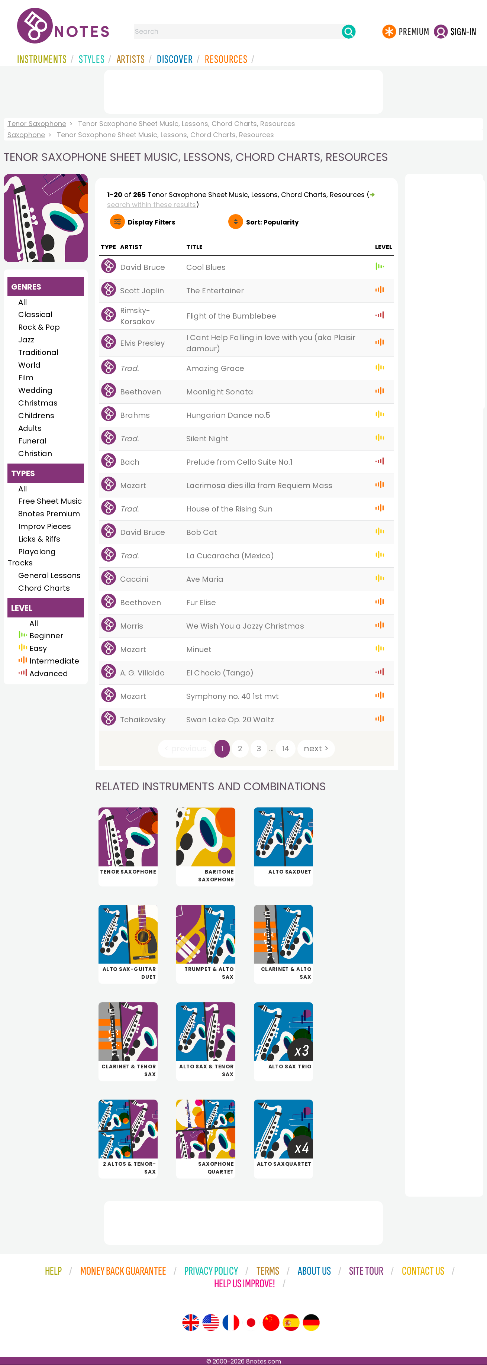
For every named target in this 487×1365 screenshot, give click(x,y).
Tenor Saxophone (36, 123)
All (22, 302)
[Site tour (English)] (190, 1322)
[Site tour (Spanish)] (291, 1322)
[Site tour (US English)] (210, 1322)
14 (285, 748)
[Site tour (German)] (311, 1322)
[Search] (349, 32)
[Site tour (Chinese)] (271, 1322)
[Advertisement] (243, 90)
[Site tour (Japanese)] (251, 1322)
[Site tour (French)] (231, 1322)
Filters (151, 222)
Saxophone (26, 134)
